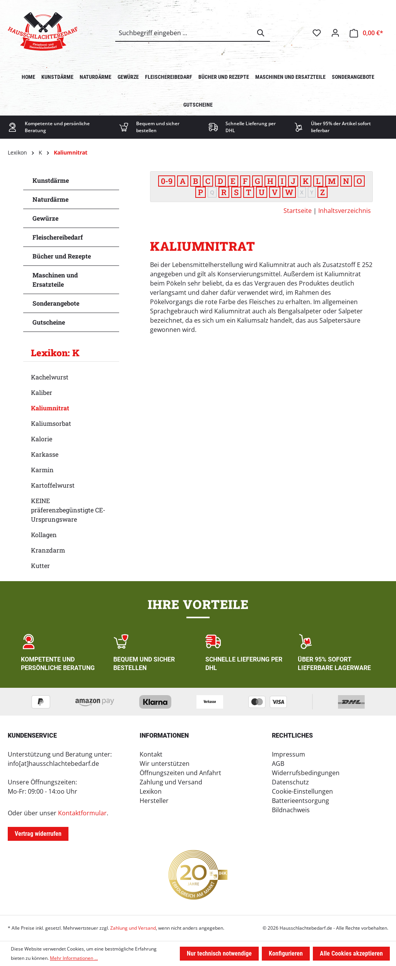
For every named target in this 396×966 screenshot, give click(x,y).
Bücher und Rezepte (61, 256)
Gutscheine (48, 322)
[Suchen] (261, 33)
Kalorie (41, 439)
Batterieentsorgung (300, 800)
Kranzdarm (48, 550)
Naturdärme (50, 199)
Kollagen (44, 535)
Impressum (288, 754)
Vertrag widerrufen (38, 833)
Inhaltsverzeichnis (344, 210)
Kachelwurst (49, 377)
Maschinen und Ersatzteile (55, 279)
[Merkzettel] (316, 33)
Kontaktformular (82, 813)
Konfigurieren (286, 953)
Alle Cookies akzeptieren (351, 953)
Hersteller (154, 800)
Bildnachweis (291, 810)
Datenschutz (290, 782)
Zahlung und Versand (171, 782)
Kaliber (41, 392)
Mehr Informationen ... (74, 958)
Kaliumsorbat (51, 423)
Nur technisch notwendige (219, 953)
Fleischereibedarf (57, 237)
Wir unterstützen (164, 763)
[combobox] (184, 33)
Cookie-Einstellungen (302, 791)
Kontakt (151, 754)
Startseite (297, 210)
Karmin (42, 470)
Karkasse (44, 454)
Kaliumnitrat (50, 408)
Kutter (40, 565)
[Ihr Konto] (335, 33)
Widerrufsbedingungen (306, 773)
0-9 (166, 181)
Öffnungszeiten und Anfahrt (180, 773)
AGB (278, 763)
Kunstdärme (50, 180)
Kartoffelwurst (53, 485)
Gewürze (45, 218)
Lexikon (151, 791)
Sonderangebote (55, 303)
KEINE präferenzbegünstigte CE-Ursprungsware (68, 510)
